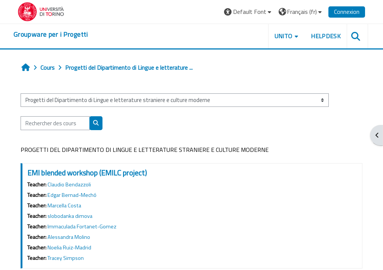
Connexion (346, 11)
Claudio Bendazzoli (69, 184)
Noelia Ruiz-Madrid (69, 247)
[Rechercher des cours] (55, 123)
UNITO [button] (283, 36)
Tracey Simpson (66, 258)
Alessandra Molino (69, 237)
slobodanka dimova (70, 216)
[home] (50, 34)
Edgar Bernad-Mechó (72, 195)
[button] (248, 12)
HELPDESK (326, 36)
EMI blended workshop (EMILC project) (87, 172)
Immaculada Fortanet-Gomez (82, 226)
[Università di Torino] (41, 10)
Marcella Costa (64, 205)
